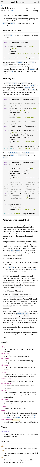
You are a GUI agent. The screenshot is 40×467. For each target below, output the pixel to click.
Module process (18, 2)
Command (4, 372)
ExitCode (4, 390)
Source (12, 11)
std (2, 5)
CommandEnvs (6, 383)
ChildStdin (5, 358)
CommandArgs (6, 379)
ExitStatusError (6, 420)
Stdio (3, 411)
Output (3, 406)
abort (3, 446)
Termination (5, 432)
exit (2, 451)
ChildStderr (5, 354)
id (2, 457)
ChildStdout (5, 365)
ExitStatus (4, 399)
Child (3, 347)
